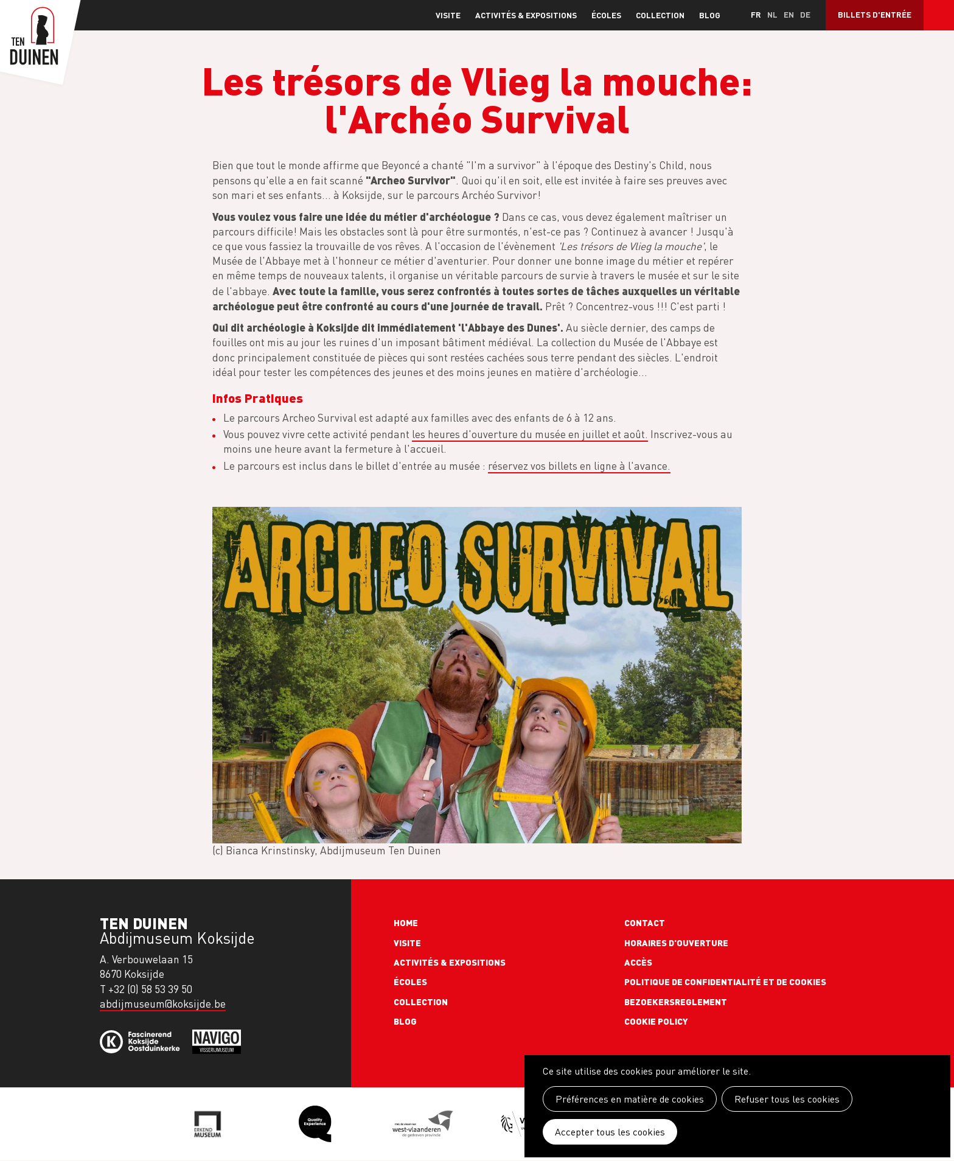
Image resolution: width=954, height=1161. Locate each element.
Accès (638, 962)
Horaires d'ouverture (676, 942)
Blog (709, 15)
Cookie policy (656, 1021)
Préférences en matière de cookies (629, 1099)
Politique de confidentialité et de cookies (725, 981)
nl (772, 14)
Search (939, 15)
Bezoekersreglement (675, 1001)
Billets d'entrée (874, 14)
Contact (644, 922)
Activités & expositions (526, 15)
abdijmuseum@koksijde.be (163, 1003)
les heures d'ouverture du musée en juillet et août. (530, 434)
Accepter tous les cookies (610, 1132)
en (789, 14)
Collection (660, 15)
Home (406, 922)
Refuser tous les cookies (787, 1099)
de (805, 14)
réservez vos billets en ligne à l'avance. (579, 465)
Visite (448, 15)
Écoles (606, 15)
